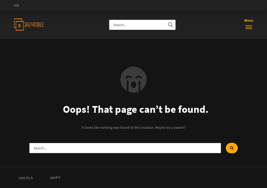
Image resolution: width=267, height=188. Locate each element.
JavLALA (25, 177)
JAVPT (55, 177)
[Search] (170, 25)
